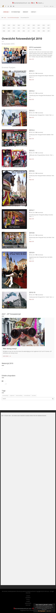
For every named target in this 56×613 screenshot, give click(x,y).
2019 (39, 25)
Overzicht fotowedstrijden (13, 17)
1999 (39, 31)
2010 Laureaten (35, 47)
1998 (44, 31)
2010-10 (32, 292)
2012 (24, 28)
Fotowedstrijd (15, 12)
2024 (14, 25)
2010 (34, 28)
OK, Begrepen (41, 611)
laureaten (34, 395)
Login (51, 6)
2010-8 (31, 233)
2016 (4, 28)
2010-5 (31, 150)
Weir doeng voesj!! (10, 348)
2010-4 (31, 130)
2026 (4, 25)
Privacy (28, 599)
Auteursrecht (28, 603)
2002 (24, 31)
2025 (9, 25)
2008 (44, 28)
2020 (34, 25)
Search (46, 6)
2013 (19, 28)
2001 (29, 31)
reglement (12, 395)
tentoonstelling (19, 395)
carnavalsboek (27, 395)
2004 (14, 31)
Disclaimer (28, 597)
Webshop (25, 12)
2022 (24, 25)
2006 (4, 31)
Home (4, 17)
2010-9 (31, 252)
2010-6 (31, 171)
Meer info (31, 59)
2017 (49, 25)
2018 (44, 25)
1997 (48, 31)
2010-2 (31, 91)
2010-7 (31, 210)
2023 (19, 25)
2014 (14, 28)
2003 (19, 31)
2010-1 (31, 71)
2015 (9, 28)
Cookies (28, 601)
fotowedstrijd (5, 395)
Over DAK (5, 12)
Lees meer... (6, 356)
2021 (29, 25)
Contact (33, 12)
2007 (48, 28)
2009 (39, 28)
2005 (9, 31)
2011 (29, 28)
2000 (34, 31)
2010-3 (31, 110)
